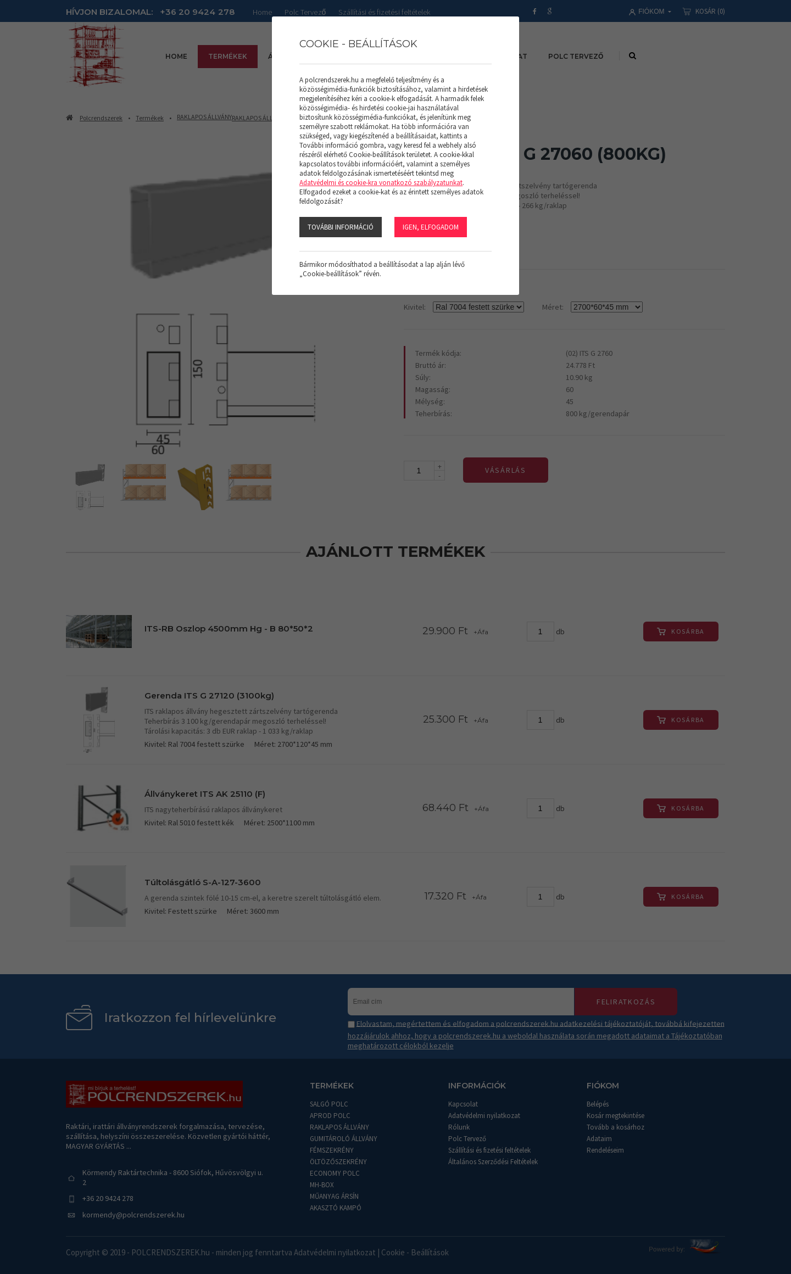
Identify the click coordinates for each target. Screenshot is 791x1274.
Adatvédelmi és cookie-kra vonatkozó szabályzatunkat (381, 182)
